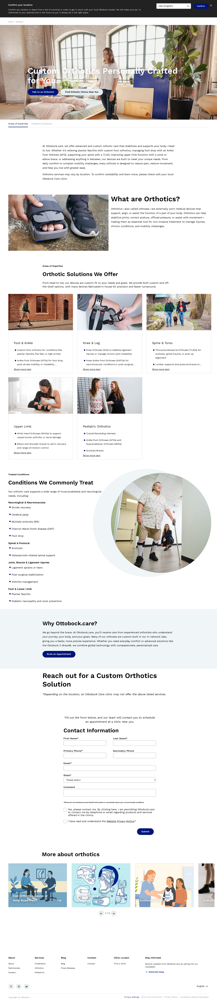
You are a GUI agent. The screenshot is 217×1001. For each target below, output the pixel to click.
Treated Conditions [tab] (41, 123)
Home (10, 22)
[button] (101, 913)
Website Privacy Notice (120, 821)
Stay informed (153, 957)
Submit (145, 831)
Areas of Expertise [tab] (18, 123)
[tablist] (108, 124)
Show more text (22, 369)
